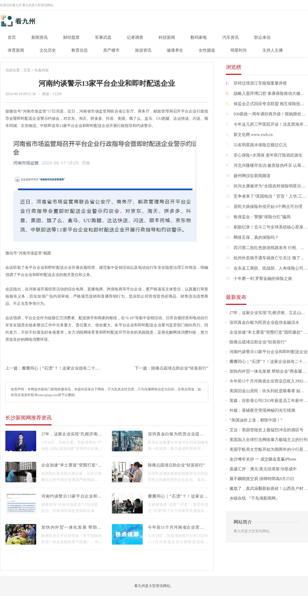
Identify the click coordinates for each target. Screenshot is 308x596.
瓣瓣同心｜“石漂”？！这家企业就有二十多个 (62, 368)
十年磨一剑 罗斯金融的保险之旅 (263, 278)
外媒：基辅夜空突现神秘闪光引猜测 (262, 410)
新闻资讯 (39, 37)
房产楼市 (111, 50)
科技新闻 (167, 37)
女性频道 (207, 50)
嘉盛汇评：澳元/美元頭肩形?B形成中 (263, 469)
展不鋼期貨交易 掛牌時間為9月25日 (261, 478)
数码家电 (198, 37)
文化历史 (48, 50)
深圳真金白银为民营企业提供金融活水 (264, 322)
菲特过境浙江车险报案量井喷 (260, 83)
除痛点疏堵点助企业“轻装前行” (179, 368)
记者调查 (135, 37)
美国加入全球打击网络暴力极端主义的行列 (268, 439)
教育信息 (79, 50)
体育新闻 (16, 50)
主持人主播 (272, 50)
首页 (12, 37)
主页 (27, 70)
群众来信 (262, 37)
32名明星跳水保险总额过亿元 (260, 145)
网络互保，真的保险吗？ (256, 237)
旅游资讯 (143, 50)
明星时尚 (238, 50)
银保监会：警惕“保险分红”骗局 (262, 217)
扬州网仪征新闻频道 (252, 175)
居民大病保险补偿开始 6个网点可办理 (268, 206)
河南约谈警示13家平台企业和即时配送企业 (268, 352)
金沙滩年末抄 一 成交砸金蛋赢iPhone (262, 459)
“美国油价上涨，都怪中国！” (255, 420)
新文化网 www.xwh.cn (253, 134)
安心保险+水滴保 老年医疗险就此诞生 (268, 155)
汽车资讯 (230, 37)
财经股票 (71, 37)
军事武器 (103, 37)
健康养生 (175, 50)
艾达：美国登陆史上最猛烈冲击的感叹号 (266, 430)
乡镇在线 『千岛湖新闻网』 (254, 498)
